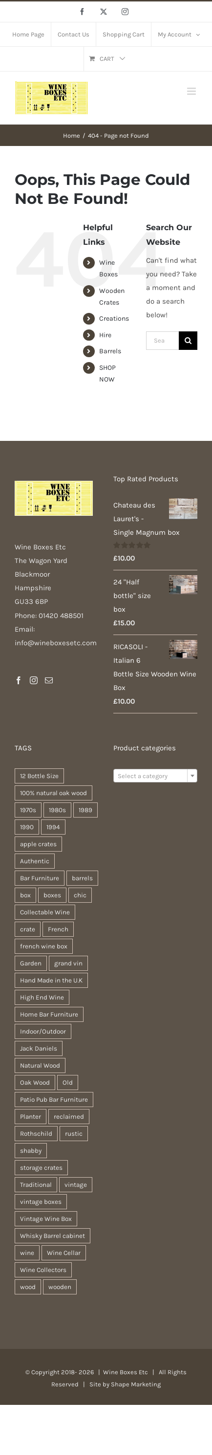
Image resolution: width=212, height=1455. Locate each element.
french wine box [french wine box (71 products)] (43, 946)
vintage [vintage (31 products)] (75, 1184)
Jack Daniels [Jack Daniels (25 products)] (38, 1048)
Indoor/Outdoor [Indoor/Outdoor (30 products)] (43, 1031)
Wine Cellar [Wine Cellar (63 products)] (64, 1252)
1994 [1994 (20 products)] (53, 827)
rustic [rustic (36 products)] (74, 1133)
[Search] (188, 340)
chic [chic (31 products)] (80, 895)
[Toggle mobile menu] (192, 91)
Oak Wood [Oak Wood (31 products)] (35, 1082)
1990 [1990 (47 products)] (27, 827)
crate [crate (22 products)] (27, 929)
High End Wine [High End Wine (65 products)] (42, 997)
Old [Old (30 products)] (68, 1082)
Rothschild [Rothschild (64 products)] (36, 1133)
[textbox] (155, 776)
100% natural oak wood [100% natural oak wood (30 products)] (53, 793)
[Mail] (49, 680)
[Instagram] (34, 680)
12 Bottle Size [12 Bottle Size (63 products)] (39, 776)
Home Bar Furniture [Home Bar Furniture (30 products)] (49, 1014)
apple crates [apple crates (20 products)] (38, 844)
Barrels (110, 351)
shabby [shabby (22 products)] (31, 1150)
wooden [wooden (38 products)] (59, 1287)
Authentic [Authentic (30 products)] (34, 861)
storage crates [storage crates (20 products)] (41, 1167)
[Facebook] (18, 680)
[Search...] (162, 340)
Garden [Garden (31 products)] (31, 963)
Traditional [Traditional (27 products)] (36, 1184)
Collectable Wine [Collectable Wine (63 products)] (45, 912)
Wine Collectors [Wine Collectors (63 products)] (43, 1269)
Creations (114, 318)
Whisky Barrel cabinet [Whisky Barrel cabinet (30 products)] (52, 1235)
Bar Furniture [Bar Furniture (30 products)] (39, 878)
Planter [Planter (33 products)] (30, 1116)
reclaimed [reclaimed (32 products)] (69, 1116)
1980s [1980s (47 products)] (57, 810)
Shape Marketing (136, 1384)
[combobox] (155, 775)
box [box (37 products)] (25, 895)
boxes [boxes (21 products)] (52, 895)
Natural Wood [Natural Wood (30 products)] (40, 1065)
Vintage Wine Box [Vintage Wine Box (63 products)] (46, 1218)
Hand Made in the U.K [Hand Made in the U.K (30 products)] (51, 980)
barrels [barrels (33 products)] (82, 878)
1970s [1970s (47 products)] (28, 810)
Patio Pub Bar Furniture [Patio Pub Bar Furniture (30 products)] (54, 1099)
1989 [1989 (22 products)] (85, 810)
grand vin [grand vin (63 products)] (68, 963)
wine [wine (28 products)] (27, 1252)
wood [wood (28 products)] (28, 1287)
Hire (105, 335)
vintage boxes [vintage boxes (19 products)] (41, 1201)
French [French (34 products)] (58, 929)
